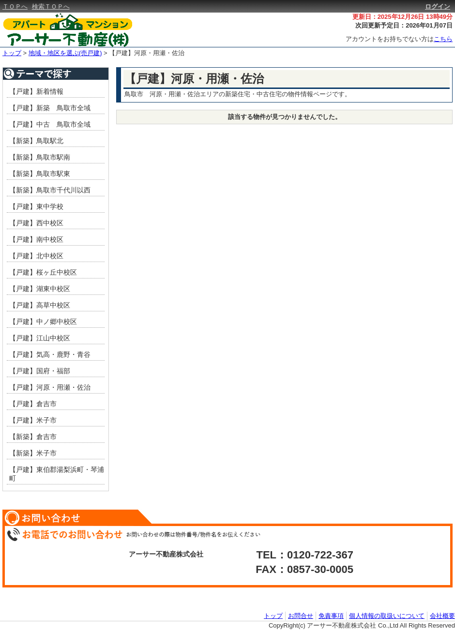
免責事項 (331, 615)
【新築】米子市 (33, 453)
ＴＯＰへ (15, 6)
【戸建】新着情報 (36, 91)
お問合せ (300, 615)
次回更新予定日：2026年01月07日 (404, 25)
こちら (443, 39)
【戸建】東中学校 (36, 206)
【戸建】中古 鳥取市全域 (50, 124)
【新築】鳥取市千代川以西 (50, 190)
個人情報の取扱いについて (387, 615)
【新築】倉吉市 (33, 436)
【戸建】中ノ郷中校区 (43, 321)
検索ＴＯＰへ (51, 6)
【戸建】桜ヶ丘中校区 (43, 272)
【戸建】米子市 (33, 420)
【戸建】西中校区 (36, 223)
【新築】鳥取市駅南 (39, 157)
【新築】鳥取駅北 (36, 141)
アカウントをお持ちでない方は (399, 39)
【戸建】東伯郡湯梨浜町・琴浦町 (56, 474)
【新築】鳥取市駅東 (39, 173)
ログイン (437, 6)
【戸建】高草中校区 (39, 305)
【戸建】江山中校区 (39, 338)
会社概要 (442, 615)
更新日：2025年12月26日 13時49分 (402, 16)
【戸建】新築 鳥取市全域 (50, 108)
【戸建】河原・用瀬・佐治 (146, 53)
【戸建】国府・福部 (39, 371)
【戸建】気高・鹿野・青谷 (50, 354)
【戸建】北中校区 (36, 256)
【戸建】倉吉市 (33, 404)
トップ (11, 53)
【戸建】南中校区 (36, 239)
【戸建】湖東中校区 (39, 289)
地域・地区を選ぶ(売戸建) (65, 53)
